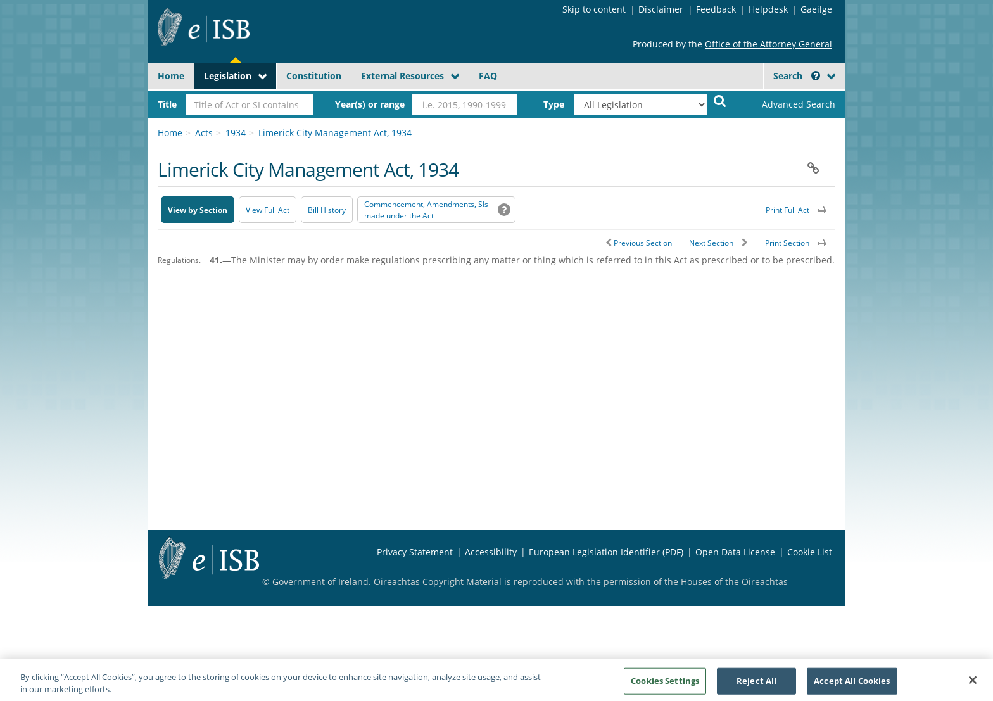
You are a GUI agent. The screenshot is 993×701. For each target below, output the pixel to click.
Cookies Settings (665, 685)
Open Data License (735, 552)
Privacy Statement (415, 552)
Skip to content (594, 9)
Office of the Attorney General (768, 44)
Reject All (756, 685)
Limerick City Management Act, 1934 (335, 133)
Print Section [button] (787, 242)
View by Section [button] (197, 210)
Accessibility (491, 552)
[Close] (973, 685)
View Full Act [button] (267, 210)
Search (796, 76)
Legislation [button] (227, 76)
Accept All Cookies (852, 685)
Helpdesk (768, 9)
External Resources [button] (402, 76)
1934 (235, 133)
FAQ (488, 76)
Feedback (716, 9)
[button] (815, 75)
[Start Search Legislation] (720, 100)
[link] (787, 104)
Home (171, 76)
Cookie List (809, 552)
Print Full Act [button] (787, 210)
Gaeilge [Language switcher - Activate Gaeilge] (816, 9)
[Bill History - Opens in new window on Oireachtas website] (327, 209)
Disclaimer (660, 9)
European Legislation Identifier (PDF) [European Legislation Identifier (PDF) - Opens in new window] (606, 552)
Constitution (313, 76)
